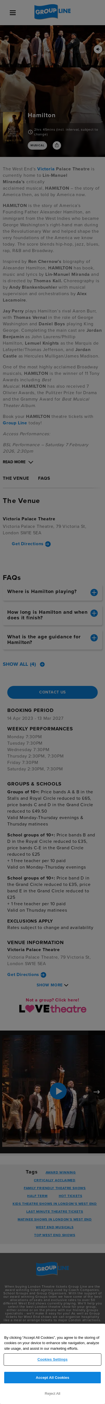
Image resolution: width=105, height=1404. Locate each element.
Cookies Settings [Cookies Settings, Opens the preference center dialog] (53, 1359)
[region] (52, 1364)
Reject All (52, 1393)
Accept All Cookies (52, 1377)
